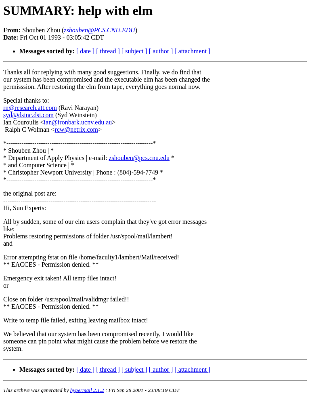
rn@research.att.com (30, 107)
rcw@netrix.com (76, 129)
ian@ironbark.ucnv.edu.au (78, 122)
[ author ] (161, 51)
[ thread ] (108, 51)
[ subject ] (134, 51)
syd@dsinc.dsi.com (28, 115)
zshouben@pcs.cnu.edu (139, 157)
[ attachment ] (192, 51)
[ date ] (85, 51)
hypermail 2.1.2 (87, 390)
